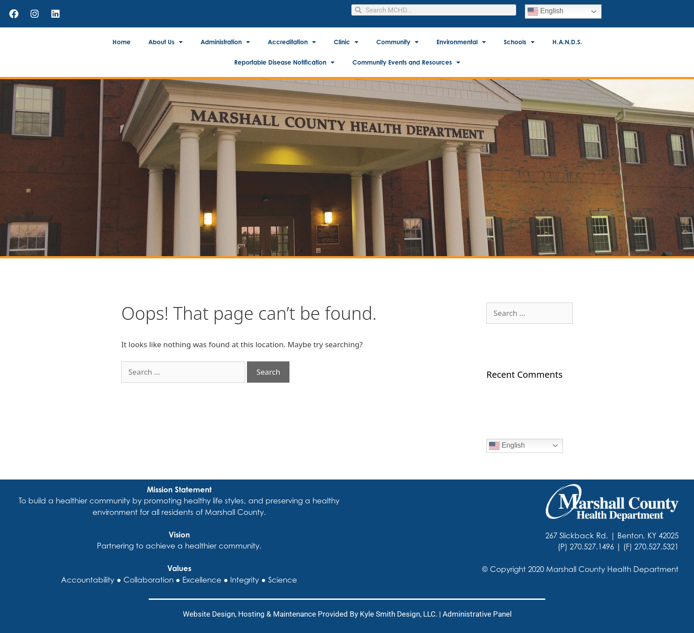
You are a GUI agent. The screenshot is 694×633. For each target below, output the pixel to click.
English (545, 11)
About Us (165, 42)
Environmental (461, 42)
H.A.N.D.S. (567, 42)
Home (121, 42)
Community (397, 42)
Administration (225, 42)
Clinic (346, 42)
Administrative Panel (477, 614)
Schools (519, 42)
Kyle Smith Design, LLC (398, 614)
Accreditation (292, 42)
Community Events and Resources (406, 62)
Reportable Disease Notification (284, 62)
